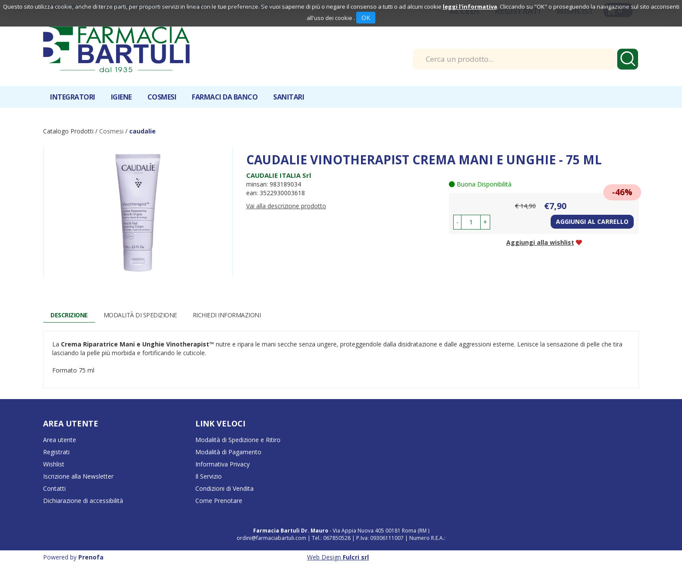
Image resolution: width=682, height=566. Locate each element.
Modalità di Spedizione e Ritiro (238, 440)
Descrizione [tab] (69, 315)
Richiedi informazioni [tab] (227, 315)
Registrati (56, 452)
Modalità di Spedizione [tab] (140, 315)
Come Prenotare (218, 500)
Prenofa (91, 557)
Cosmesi (111, 131)
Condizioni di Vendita (224, 488)
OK (365, 17)
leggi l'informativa (470, 6)
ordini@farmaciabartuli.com (271, 538)
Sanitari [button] (288, 97)
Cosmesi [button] (162, 97)
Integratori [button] (72, 97)
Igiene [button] (121, 97)
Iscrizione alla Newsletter (78, 476)
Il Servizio (208, 476)
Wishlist (53, 464)
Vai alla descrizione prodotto (286, 206)
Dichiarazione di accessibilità (83, 500)
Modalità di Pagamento (228, 452)
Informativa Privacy (222, 464)
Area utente (59, 440)
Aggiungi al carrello (592, 221)
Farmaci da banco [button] (224, 97)
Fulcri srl (356, 557)
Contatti (54, 488)
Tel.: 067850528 (332, 538)
